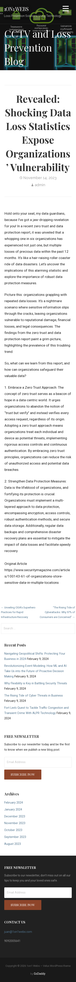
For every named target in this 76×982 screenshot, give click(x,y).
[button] (65, 9)
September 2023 (15, 837)
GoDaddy (39, 973)
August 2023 (12, 844)
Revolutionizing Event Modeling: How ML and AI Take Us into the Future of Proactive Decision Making (35, 671)
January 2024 (13, 809)
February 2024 (13, 802)
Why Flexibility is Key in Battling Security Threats (35, 683)
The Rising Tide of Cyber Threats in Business (33, 695)
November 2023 (14, 823)
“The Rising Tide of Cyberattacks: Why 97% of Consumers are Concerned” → (57, 612)
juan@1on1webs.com (18, 931)
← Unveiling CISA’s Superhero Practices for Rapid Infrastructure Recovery (18, 612)
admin (40, 185)
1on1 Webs (16, 8)
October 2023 (13, 830)
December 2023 (14, 816)
